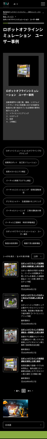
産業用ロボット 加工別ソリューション (21, 162)
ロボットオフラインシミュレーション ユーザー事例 (23, 232)
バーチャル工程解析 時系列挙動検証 (20, 222)
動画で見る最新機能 (32, 243)
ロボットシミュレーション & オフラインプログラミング (23, 152)
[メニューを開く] (43, 4)
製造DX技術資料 (11, 243)
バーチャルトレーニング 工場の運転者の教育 (23, 211)
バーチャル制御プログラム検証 (19, 180)
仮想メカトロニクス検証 (16, 171)
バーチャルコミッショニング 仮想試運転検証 (23, 191)
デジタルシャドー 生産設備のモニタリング (24, 201)
